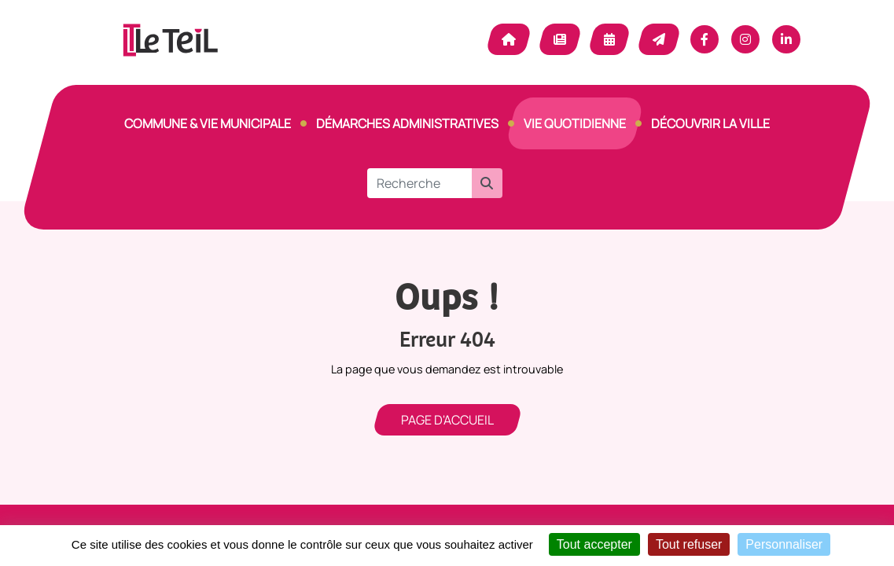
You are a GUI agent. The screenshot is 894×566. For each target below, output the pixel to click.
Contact (659, 39)
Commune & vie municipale (207, 123)
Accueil (508, 39)
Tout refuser (689, 544)
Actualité (560, 39)
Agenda (609, 39)
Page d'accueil (447, 419)
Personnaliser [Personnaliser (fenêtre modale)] (783, 544)
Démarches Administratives (407, 123)
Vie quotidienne (575, 123)
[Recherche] (419, 183)
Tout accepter (594, 544)
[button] (486, 183)
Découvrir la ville (710, 123)
